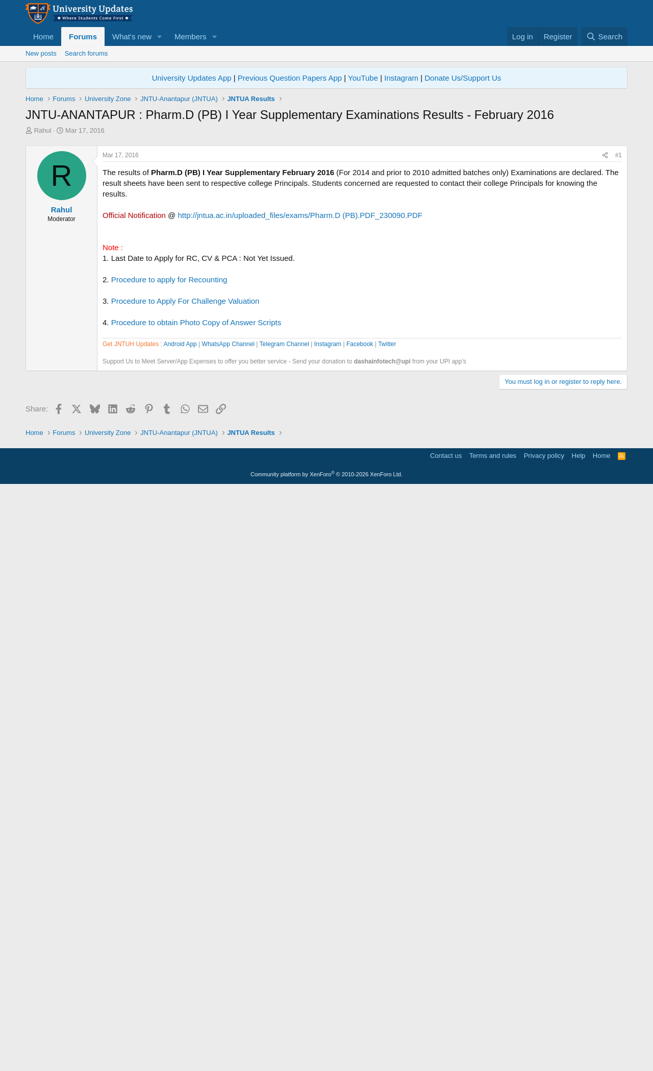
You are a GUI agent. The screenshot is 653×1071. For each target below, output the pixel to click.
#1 (618, 298)
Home (43, 36)
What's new (132, 36)
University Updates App (192, 78)
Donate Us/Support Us (462, 78)
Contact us (446, 1037)
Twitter (387, 635)
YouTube (363, 78)
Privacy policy (544, 1037)
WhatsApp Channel (228, 635)
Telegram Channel (284, 635)
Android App (179, 635)
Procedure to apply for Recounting (169, 422)
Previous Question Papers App (290, 78)
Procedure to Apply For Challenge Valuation (185, 444)
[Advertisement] (326, 211)
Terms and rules (492, 1037)
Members (190, 36)
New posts (41, 53)
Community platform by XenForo (326, 1056)
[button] (160, 36)
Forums (83, 36)
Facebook (359, 635)
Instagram (401, 78)
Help (579, 1037)
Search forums (86, 53)
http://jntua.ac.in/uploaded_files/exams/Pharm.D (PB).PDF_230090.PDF (300, 358)
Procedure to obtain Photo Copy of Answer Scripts (196, 465)
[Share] (605, 298)
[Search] (604, 36)
